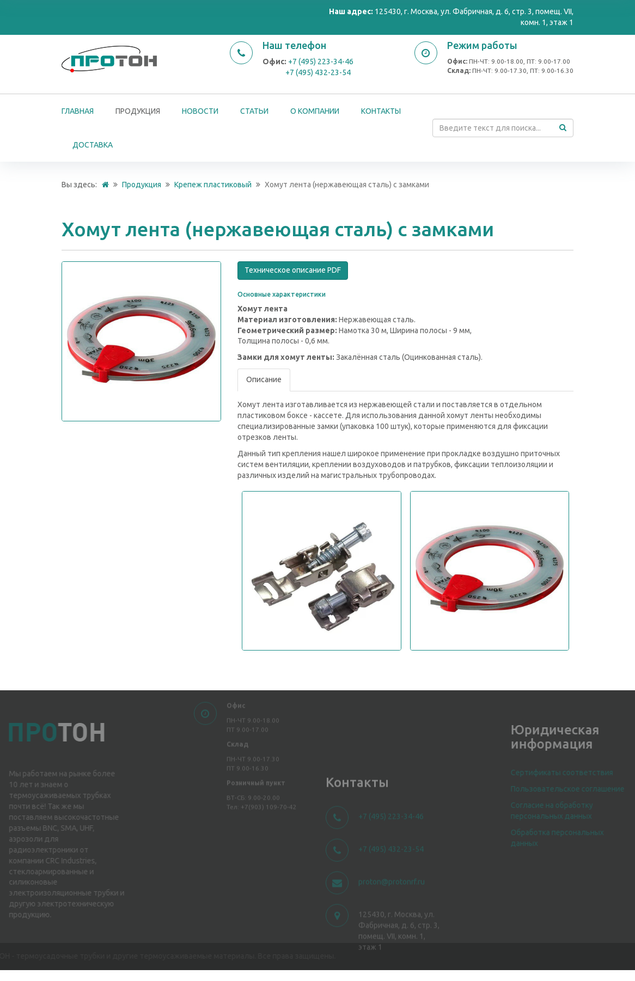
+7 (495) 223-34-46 (320, 61)
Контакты (381, 111)
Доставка (92, 144)
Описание (264, 379)
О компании (314, 111)
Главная (78, 111)
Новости (200, 111)
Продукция (137, 111)
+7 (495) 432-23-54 (318, 72)
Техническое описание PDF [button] (293, 270)
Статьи (254, 111)
